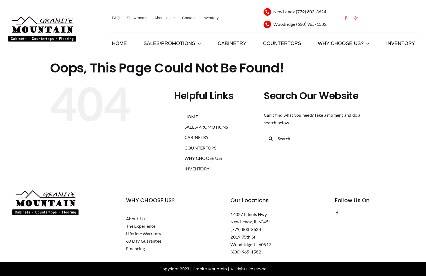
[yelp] (356, 18)
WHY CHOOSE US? (203, 158)
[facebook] (346, 18)
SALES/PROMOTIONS (206, 126)
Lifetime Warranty (143, 233)
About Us (135, 218)
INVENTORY (196, 168)
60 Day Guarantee (143, 240)
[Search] (270, 138)
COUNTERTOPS (200, 147)
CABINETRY (196, 137)
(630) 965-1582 (311, 24)
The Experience (140, 226)
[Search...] (315, 138)
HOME (191, 116)
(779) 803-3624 (311, 11)
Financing (135, 248)
